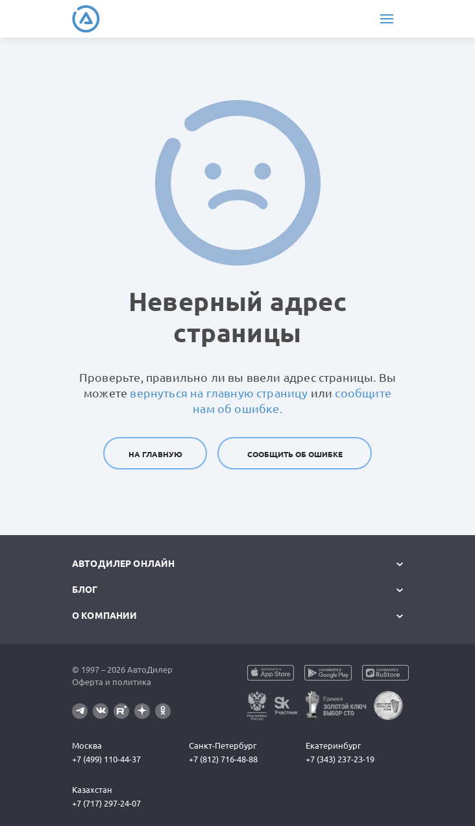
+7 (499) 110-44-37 (106, 759)
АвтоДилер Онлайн (123, 563)
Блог (85, 589)
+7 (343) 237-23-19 (340, 759)
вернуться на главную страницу (219, 392)
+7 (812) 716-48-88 (223, 759)
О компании (104, 615)
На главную (155, 454)
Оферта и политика (111, 681)
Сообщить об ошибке (295, 454)
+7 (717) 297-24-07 (106, 803)
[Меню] (387, 18)
